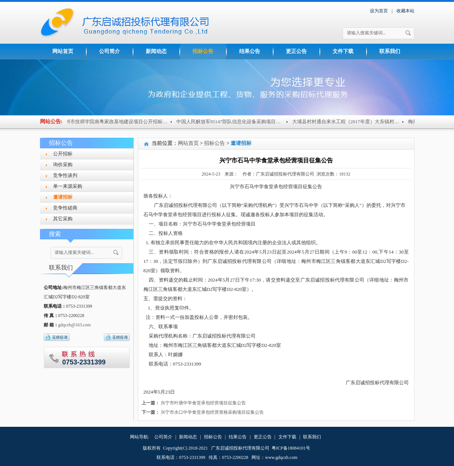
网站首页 (62, 51)
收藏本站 (405, 10)
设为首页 (379, 10)
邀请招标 (62, 197)
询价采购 (62, 164)
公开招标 (62, 153)
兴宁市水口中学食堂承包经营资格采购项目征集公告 (212, 412)
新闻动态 (156, 51)
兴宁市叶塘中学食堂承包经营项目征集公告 (203, 403)
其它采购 (62, 218)
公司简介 (109, 51)
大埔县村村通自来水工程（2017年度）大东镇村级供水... (354, 121)
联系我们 (389, 51)
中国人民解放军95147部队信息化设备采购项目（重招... (237, 121)
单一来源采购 (67, 186)
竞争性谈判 (65, 175)
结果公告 (249, 51)
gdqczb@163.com (74, 324)
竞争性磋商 (65, 208)
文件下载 (343, 51)
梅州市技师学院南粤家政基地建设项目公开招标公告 (118, 121)
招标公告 (202, 51)
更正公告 (296, 51)
